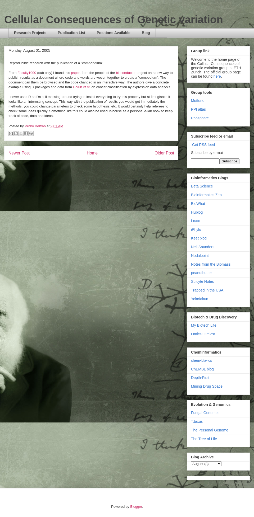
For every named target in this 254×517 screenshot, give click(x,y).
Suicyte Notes (202, 281)
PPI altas (198, 109)
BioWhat (198, 203)
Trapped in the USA (207, 290)
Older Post (164, 153)
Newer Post (19, 153)
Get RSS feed (203, 145)
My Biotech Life (203, 325)
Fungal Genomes (205, 413)
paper (75, 73)
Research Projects (30, 33)
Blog (146, 33)
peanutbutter (201, 273)
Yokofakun (199, 299)
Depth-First (200, 377)
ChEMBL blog (202, 369)
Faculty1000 (26, 73)
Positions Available (113, 33)
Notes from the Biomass (210, 264)
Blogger (136, 507)
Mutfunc (197, 100)
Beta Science (202, 186)
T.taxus (197, 421)
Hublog (197, 212)
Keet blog (199, 238)
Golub (82, 87)
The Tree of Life (204, 439)
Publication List (71, 33)
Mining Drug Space (207, 386)
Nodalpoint (200, 255)
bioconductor (125, 73)
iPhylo (196, 229)
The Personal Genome (209, 430)
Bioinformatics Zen (206, 195)
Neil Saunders (202, 247)
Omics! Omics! (203, 334)
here (217, 76)
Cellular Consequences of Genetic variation (113, 19)
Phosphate (200, 118)
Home (92, 153)
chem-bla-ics (201, 360)
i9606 (195, 221)
